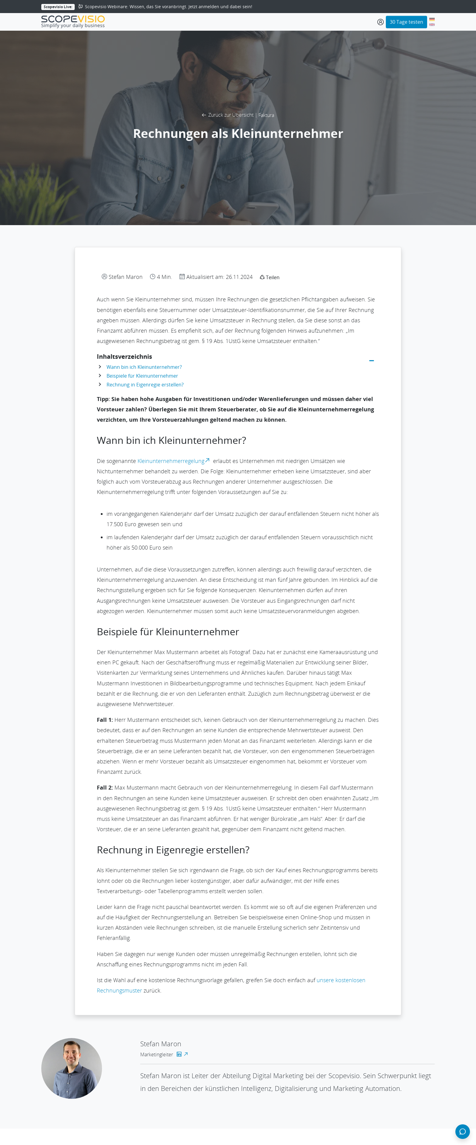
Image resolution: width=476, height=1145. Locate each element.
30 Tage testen (406, 22)
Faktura (266, 115)
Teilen (270, 277)
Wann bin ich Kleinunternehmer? (144, 367)
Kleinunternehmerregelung (175, 461)
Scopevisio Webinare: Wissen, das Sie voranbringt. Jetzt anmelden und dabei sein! (164, 6)
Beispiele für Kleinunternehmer (142, 375)
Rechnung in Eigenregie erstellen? (145, 384)
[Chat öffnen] (462, 1131)
